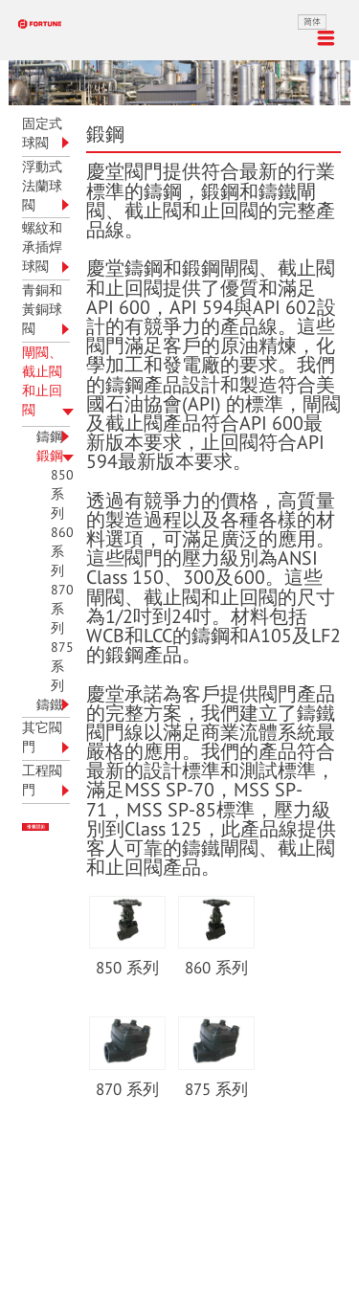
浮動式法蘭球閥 (42, 186)
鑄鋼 (49, 437)
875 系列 (62, 666)
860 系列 (62, 551)
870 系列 (62, 609)
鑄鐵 (49, 705)
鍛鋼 (49, 456)
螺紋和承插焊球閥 (42, 247)
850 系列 (62, 494)
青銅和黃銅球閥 (42, 309)
